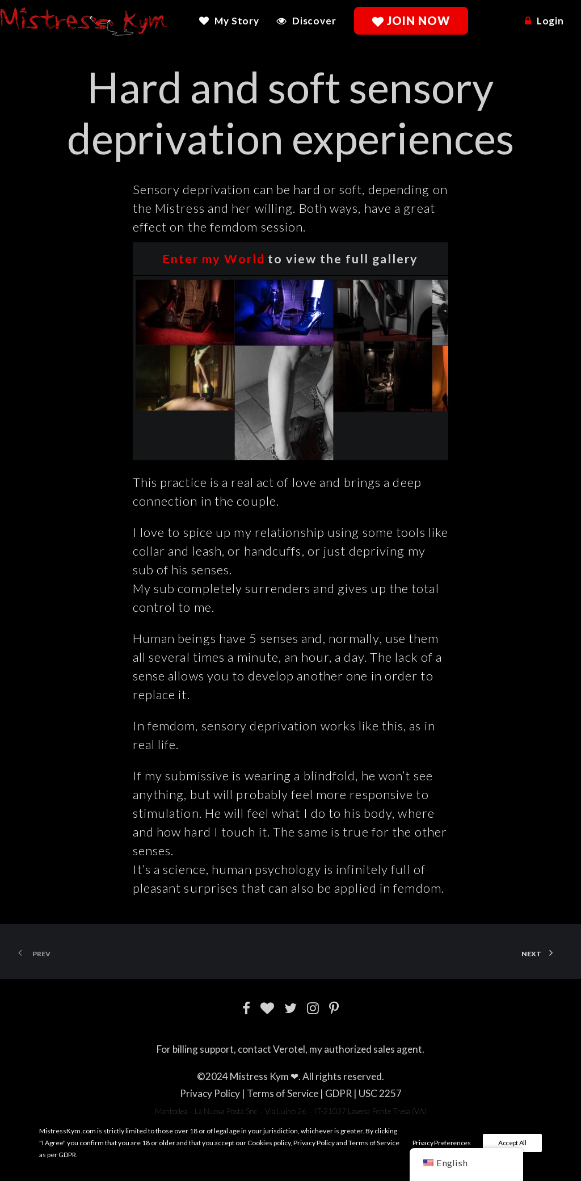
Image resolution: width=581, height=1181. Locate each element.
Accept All (512, 1142)
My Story (236, 21)
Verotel (289, 1049)
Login (550, 21)
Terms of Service (282, 1093)
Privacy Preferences (441, 1142)
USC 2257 (380, 1093)
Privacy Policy (210, 1093)
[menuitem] (233, 20)
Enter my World (213, 258)
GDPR (338, 1093)
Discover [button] (314, 21)
